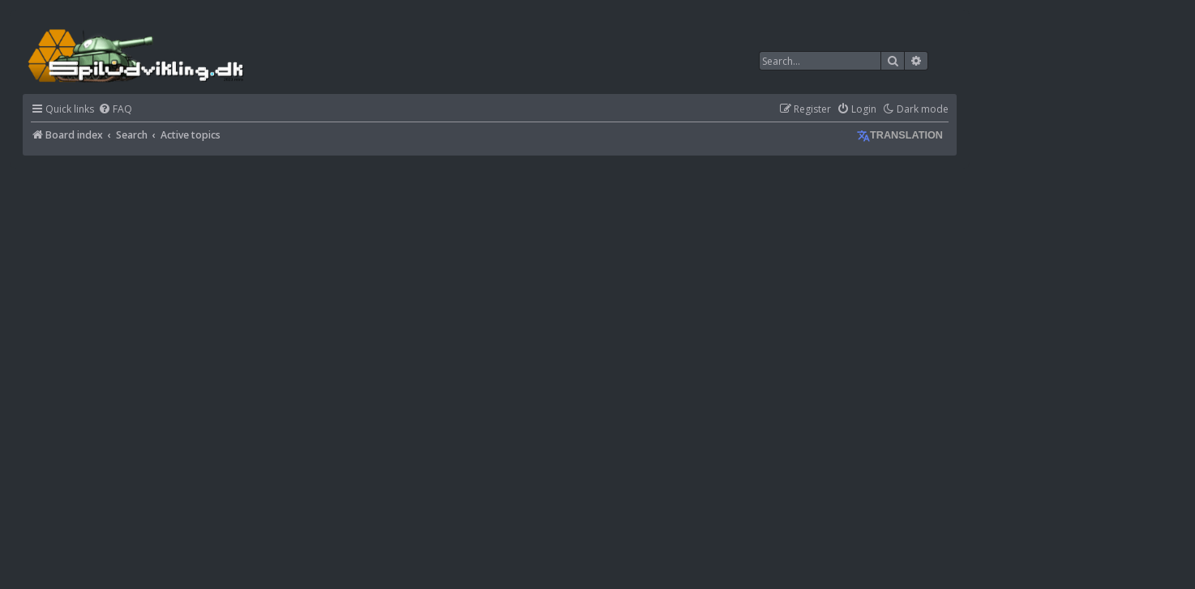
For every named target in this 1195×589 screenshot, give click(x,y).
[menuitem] (115, 110)
